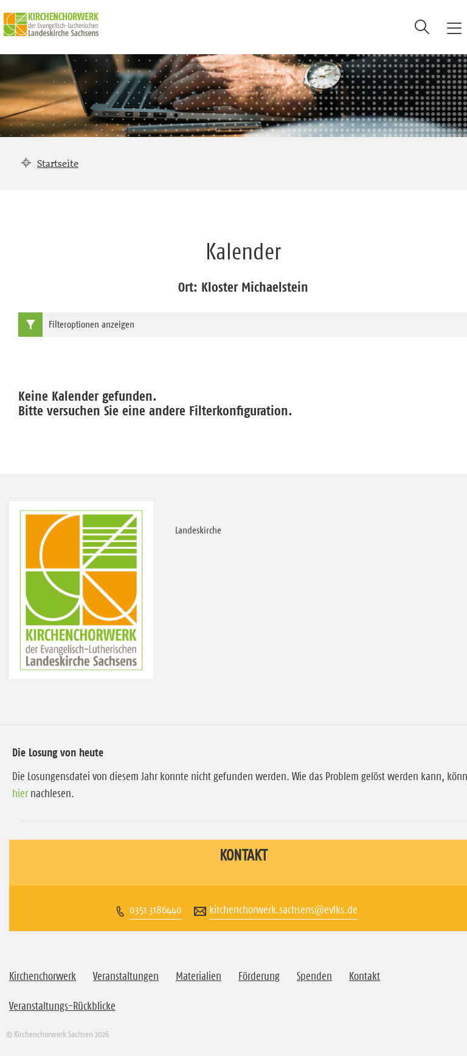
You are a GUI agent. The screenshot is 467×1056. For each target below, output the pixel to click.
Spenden (314, 976)
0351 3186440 (156, 910)
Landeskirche (198, 530)
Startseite (57, 163)
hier (20, 793)
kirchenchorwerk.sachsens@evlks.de (283, 910)
